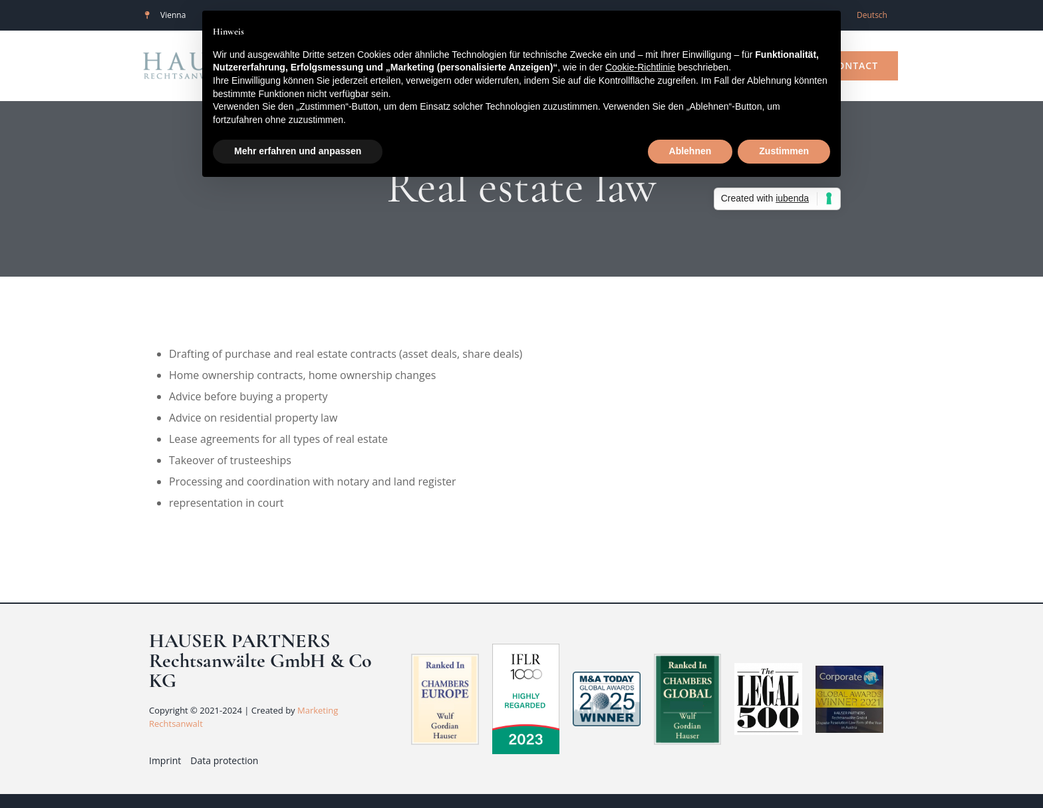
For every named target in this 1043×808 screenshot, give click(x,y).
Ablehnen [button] (690, 151)
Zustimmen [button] (784, 151)
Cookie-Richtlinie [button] (640, 67)
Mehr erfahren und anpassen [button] (297, 151)
